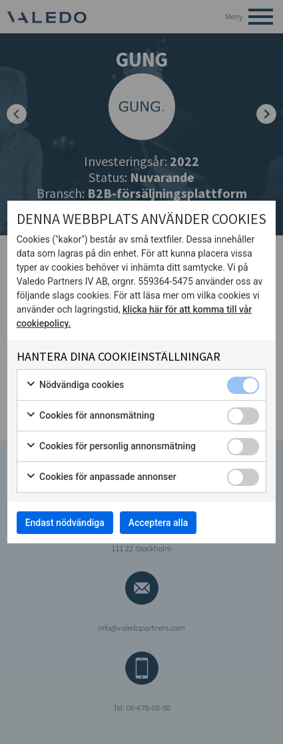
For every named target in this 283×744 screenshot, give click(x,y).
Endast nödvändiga (65, 522)
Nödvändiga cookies (75, 385)
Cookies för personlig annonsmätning (110, 447)
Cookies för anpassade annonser (100, 477)
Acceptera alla (158, 522)
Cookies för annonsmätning (89, 416)
